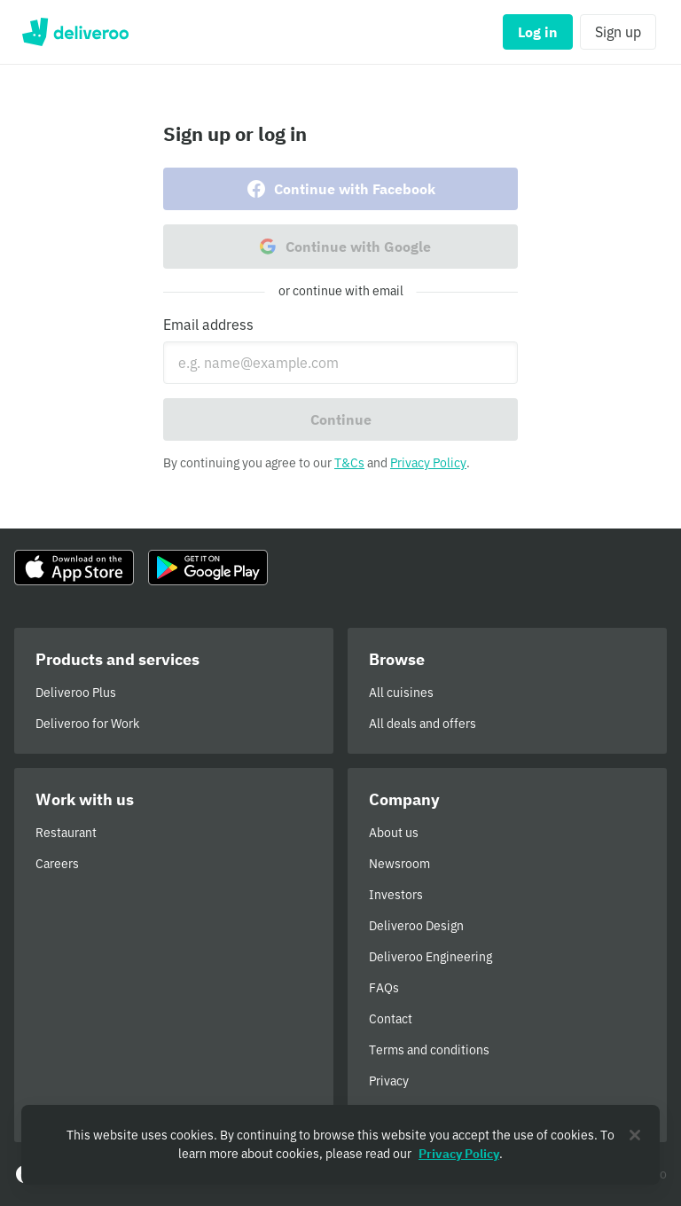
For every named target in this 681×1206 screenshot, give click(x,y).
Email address (208, 324)
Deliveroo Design (416, 926)
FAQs (384, 988)
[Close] (635, 1135)
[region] (340, 1145)
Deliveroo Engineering (430, 957)
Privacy (389, 1081)
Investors (396, 895)
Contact (390, 1019)
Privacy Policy (428, 463)
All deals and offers (422, 724)
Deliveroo (75, 32)
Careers (57, 864)
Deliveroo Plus (75, 693)
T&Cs (349, 463)
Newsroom (399, 864)
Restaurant (66, 833)
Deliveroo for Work (87, 724)
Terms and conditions (429, 1050)
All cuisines (401, 693)
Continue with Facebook (340, 189)
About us (394, 833)
